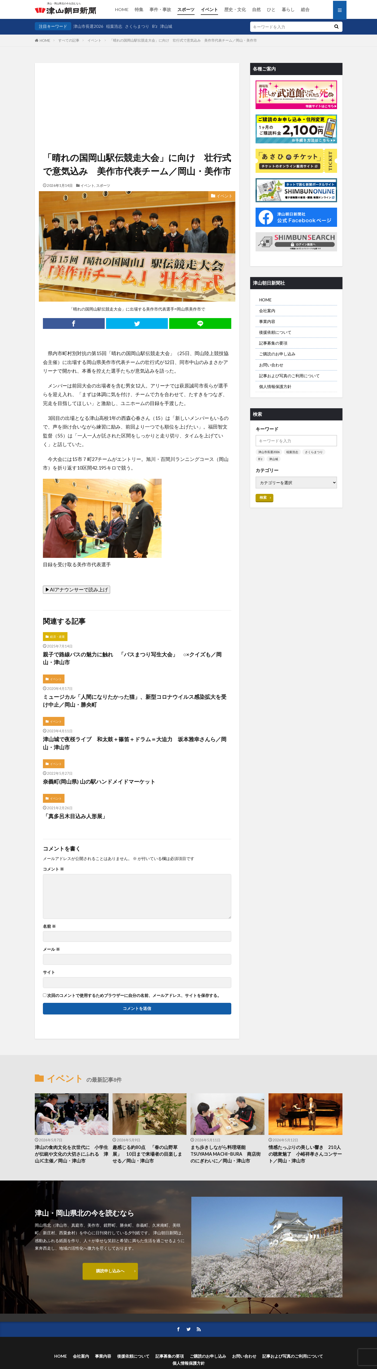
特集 (139, 9)
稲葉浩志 (114, 26)
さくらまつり (137, 26)
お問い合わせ (271, 364)
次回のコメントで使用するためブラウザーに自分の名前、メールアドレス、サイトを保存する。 (134, 995)
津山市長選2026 (88, 26)
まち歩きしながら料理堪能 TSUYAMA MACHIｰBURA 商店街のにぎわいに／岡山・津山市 (226, 1154)
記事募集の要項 (273, 342)
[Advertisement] (137, 90)
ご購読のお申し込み (277, 353)
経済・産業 (57, 636)
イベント (209, 9)
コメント (53, 869)
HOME (121, 9)
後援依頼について (275, 332)
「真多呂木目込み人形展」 (75, 816)
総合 (305, 9)
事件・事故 (160, 9)
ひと (271, 9)
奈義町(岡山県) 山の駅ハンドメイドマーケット (99, 781)
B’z (154, 26)
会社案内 (267, 310)
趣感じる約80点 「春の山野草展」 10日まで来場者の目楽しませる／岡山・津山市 (147, 1154)
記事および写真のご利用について (289, 375)
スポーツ (186, 9)
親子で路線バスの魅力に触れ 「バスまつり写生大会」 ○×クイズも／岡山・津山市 (132, 658)
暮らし (288, 9)
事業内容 (267, 321)
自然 (256, 9)
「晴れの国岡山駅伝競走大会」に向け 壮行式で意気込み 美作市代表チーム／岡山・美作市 (183, 40)
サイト (49, 972)
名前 (49, 926)
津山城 (166, 26)
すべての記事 (68, 40)
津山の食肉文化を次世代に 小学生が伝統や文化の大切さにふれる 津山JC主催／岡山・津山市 (71, 1154)
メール (51, 949)
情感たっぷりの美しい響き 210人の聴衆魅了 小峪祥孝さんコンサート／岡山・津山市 (305, 1154)
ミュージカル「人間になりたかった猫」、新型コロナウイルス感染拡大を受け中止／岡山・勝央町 (134, 700)
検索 (263, 497)
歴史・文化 (235, 9)
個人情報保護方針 (275, 386)
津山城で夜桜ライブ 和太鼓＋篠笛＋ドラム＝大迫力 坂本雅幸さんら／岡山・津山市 (134, 743)
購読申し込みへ (110, 1270)
